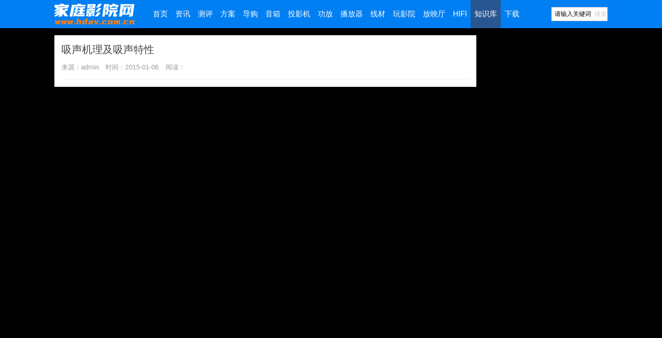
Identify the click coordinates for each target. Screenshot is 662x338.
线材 (377, 14)
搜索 (600, 13)
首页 (160, 14)
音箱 (272, 14)
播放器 (351, 14)
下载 (511, 14)
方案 (227, 14)
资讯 (182, 14)
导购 (250, 14)
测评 (205, 14)
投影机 (299, 14)
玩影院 (404, 14)
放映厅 (434, 14)
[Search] (572, 14)
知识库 (485, 14)
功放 (325, 14)
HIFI (460, 14)
